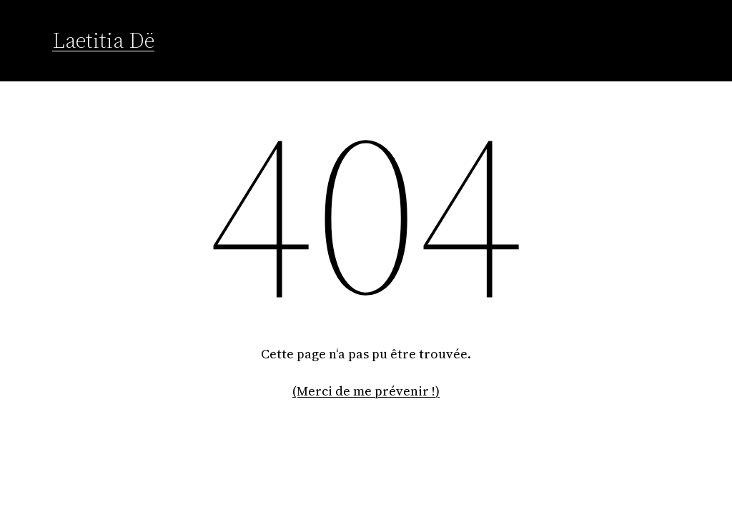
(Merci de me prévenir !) (366, 391)
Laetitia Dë (103, 40)
